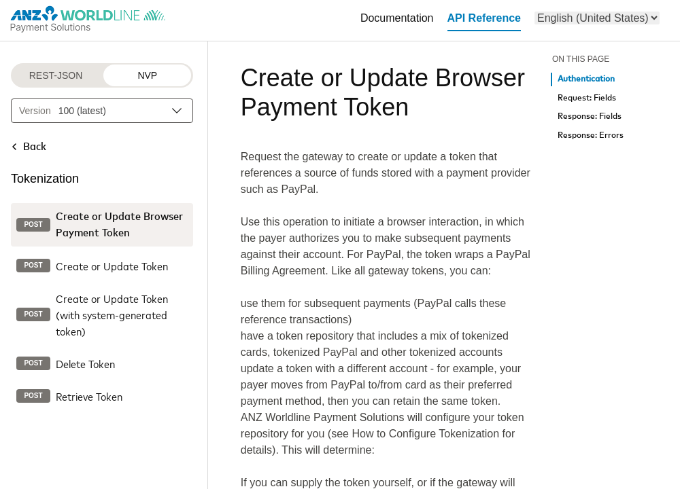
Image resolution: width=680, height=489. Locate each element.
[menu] (597, 18)
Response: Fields (590, 116)
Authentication (586, 79)
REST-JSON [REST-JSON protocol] (56, 75)
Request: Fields (587, 98)
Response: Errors (591, 135)
